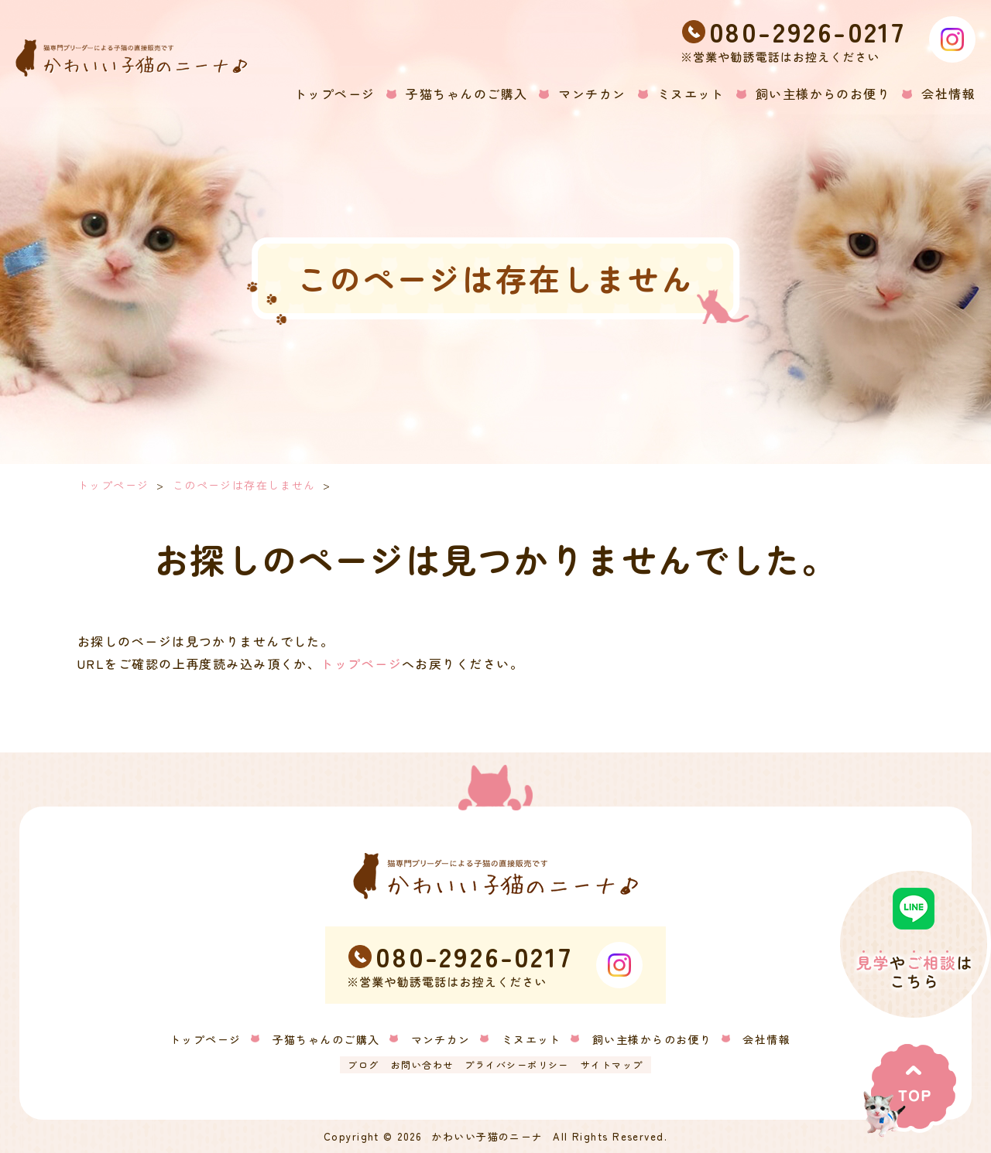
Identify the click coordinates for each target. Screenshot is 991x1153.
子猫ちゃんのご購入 (326, 1039)
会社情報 (766, 1039)
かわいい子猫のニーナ (487, 1136)
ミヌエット (531, 1039)
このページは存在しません (244, 485)
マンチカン (441, 1039)
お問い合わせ (422, 1064)
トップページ (113, 485)
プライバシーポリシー (516, 1064)
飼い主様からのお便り (652, 1039)
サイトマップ (612, 1064)
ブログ (363, 1064)
